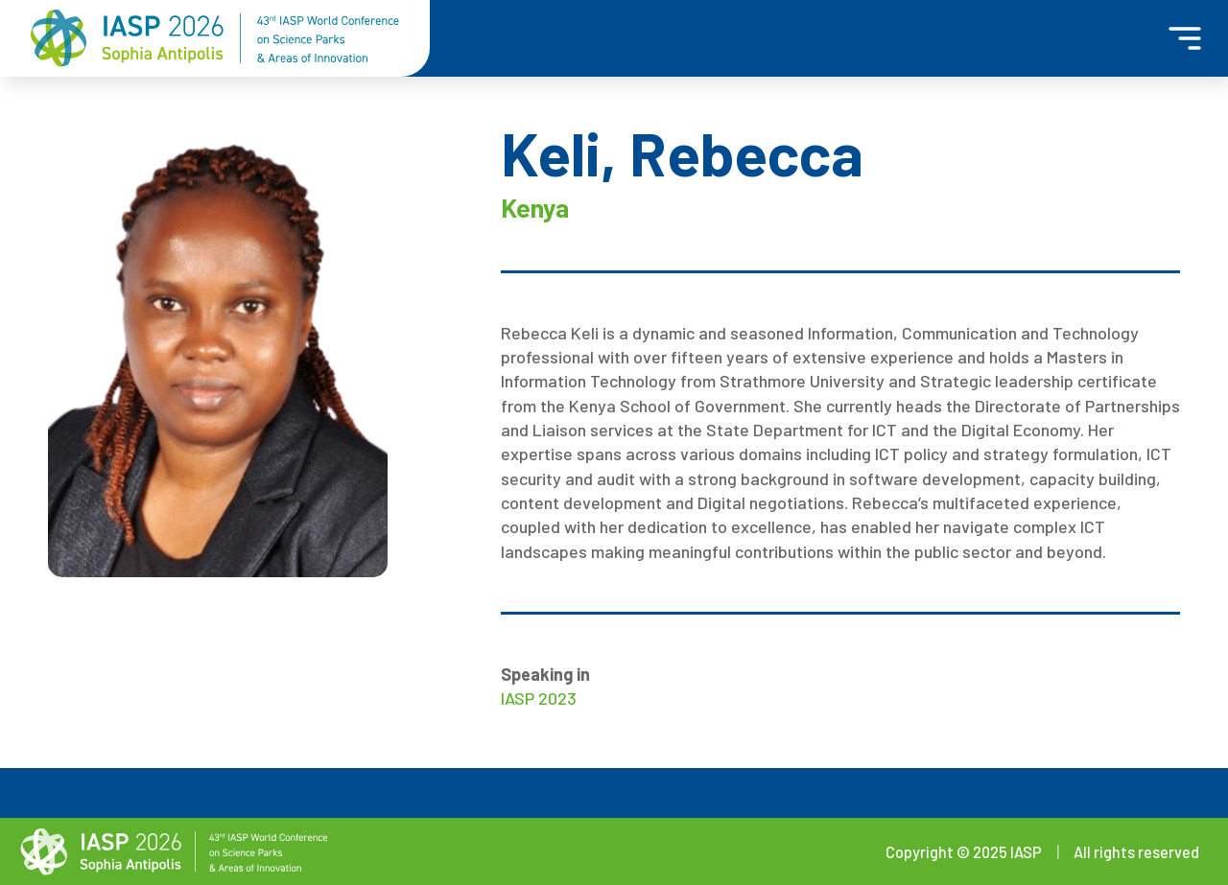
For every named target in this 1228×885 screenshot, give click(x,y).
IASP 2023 (539, 698)
